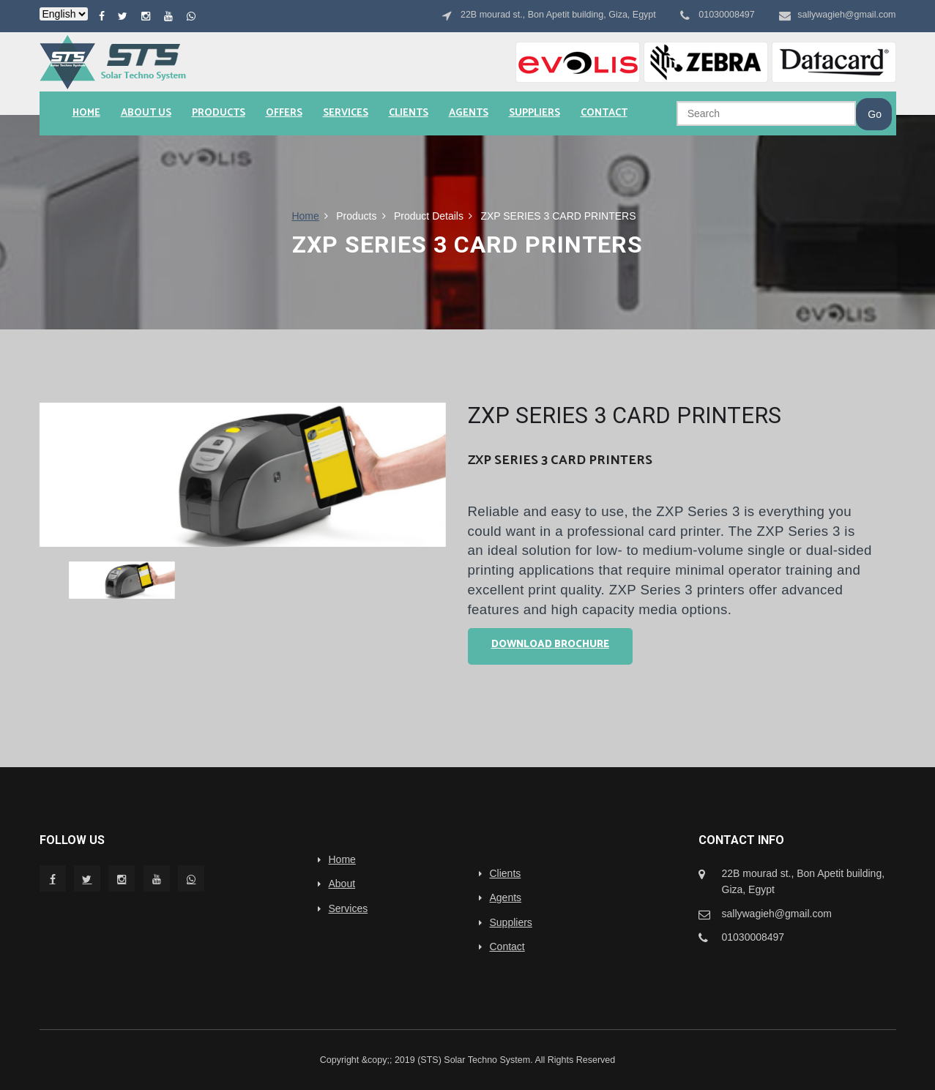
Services (345, 113)
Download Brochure (550, 644)
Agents (468, 113)
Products (218, 113)
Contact (604, 113)
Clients (408, 113)
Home (86, 113)
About (342, 883)
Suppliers (534, 113)
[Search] (766, 113)
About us (146, 113)
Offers (284, 113)
